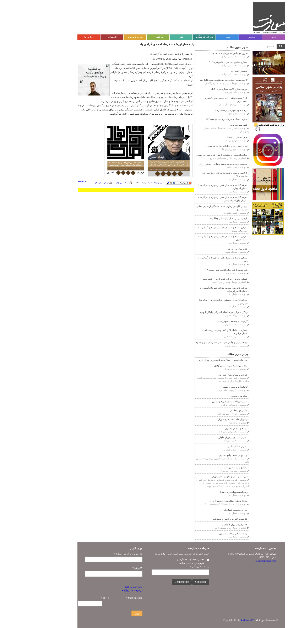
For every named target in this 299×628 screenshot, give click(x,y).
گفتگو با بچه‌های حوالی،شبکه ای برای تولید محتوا (193, 279)
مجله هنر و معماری (207, 396)
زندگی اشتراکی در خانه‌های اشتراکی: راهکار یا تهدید (192, 312)
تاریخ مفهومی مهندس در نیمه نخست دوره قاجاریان (192, 80)
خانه (242, 36)
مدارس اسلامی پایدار (206, 446)
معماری (219, 36)
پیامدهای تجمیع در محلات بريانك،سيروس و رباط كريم (191, 360)
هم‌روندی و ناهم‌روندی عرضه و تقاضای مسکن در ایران (190, 164)
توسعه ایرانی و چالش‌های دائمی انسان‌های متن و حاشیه (190, 342)
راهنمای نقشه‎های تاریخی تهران (201, 492)
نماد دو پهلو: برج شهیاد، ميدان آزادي (199, 365)
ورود (105, 613)
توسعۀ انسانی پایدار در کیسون (201, 533)
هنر (150, 36)
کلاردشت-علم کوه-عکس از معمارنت (198, 519)
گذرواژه (106, 568)
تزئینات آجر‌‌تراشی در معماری (202, 387)
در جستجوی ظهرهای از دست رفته (200, 110)
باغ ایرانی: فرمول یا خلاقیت (203, 524)
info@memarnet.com (233, 560)
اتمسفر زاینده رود (207, 71)
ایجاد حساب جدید (102, 586)
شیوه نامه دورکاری (207, 125)
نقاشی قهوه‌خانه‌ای (207, 410)
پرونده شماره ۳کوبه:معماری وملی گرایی (197, 89)
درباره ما (57, 36)
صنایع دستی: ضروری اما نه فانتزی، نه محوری (195, 146)
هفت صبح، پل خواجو (206, 248)
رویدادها (50, 180)
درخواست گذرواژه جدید (99, 590)
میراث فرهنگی (172, 36)
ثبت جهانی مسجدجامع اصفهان (201, 455)
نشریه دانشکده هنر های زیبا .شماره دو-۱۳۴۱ (195, 119)
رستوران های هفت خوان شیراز (201, 419)
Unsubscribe (150, 581)
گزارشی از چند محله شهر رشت (201, 321)
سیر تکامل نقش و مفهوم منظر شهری (198, 476)
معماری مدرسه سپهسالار (204, 467)
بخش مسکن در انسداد (205, 137)
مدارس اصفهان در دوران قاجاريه (200, 437)
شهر (195, 36)
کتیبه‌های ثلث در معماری (204, 428)
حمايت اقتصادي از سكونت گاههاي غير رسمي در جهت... (190, 155)
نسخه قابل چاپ (92, 182)
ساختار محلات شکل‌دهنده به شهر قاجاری (197, 501)
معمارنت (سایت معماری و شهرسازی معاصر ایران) (159, 561)
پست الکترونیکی (167, 566)
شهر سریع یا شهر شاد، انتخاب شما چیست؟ (195, 270)
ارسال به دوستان (72, 182)
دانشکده (81, 36)
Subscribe (169, 581)
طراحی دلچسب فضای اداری (202, 510)
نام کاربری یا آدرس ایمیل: (96, 553)
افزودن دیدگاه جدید (124, 182)
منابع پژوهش (103, 36)
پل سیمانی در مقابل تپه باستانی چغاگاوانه (197, 218)
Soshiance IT (215, 620)
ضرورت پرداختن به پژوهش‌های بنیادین (198, 53)
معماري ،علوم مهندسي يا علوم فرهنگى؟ (197, 62)
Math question (102, 597)
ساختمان (127, 36)
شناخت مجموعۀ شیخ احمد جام (201, 374)
